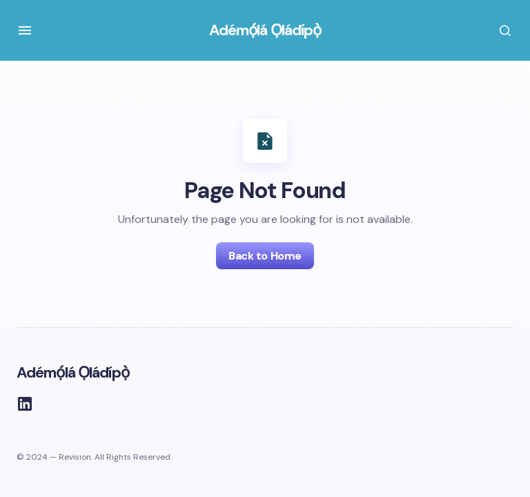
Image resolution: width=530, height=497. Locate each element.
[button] (25, 30)
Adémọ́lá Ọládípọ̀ (265, 30)
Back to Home (264, 255)
